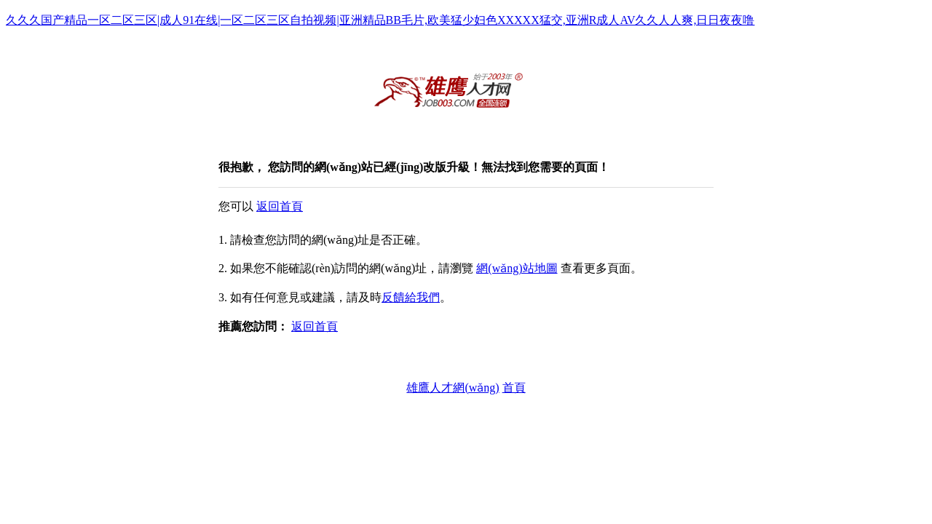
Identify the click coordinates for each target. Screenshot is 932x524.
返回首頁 (279, 206)
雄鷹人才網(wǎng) (452, 387)
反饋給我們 (411, 297)
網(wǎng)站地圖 (516, 268)
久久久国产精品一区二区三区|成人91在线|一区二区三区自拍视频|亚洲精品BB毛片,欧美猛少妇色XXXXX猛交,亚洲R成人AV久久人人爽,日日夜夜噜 (380, 20)
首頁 (514, 387)
